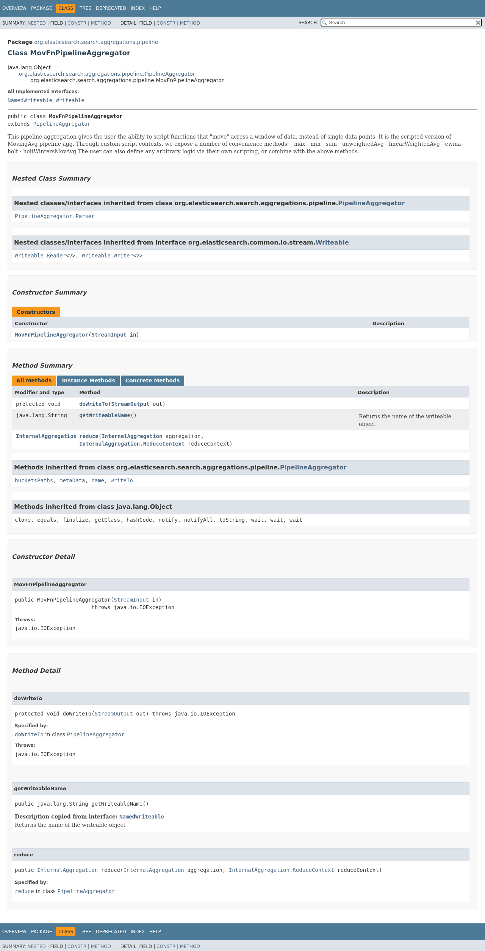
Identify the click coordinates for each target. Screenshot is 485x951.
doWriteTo (93, 404)
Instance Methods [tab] (88, 380)
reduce (89, 436)
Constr (76, 23)
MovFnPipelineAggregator (51, 335)
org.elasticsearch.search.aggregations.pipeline (96, 42)
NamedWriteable (30, 100)
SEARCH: (309, 22)
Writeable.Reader (40, 256)
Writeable (70, 100)
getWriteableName (104, 415)
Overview (14, 8)
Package (41, 8)
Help (155, 8)
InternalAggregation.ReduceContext (132, 444)
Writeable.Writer (107, 256)
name (97, 480)
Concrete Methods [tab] (152, 380)
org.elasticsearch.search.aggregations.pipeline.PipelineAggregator (107, 74)
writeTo (122, 480)
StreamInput (109, 335)
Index (138, 8)
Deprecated (111, 8)
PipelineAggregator (62, 124)
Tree (85, 8)
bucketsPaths (34, 480)
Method (101, 23)
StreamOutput (130, 404)
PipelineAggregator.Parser (55, 216)
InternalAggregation (46, 436)
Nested (36, 23)
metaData (72, 480)
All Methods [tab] (34, 380)
